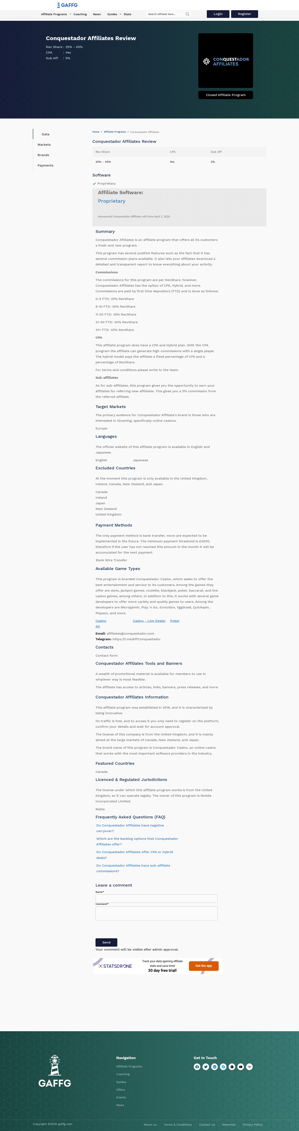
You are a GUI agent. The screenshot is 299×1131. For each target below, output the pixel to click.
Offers (120, 1089)
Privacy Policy (252, 1124)
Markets (44, 145)
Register (245, 14)
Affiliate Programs (53, 14)
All (98, 626)
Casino (101, 621)
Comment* (102, 904)
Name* (100, 892)
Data (42, 134)
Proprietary (111, 201)
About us (150, 1124)
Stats (125, 14)
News (95, 14)
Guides (110, 14)
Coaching (79, 14)
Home (95, 131)
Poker (175, 621)
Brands (43, 155)
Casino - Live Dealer (149, 621)
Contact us (207, 1124)
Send (106, 942)
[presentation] (127, 930)
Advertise (228, 1124)
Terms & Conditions (178, 1124)
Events (121, 1097)
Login (218, 14)
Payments (45, 165)
